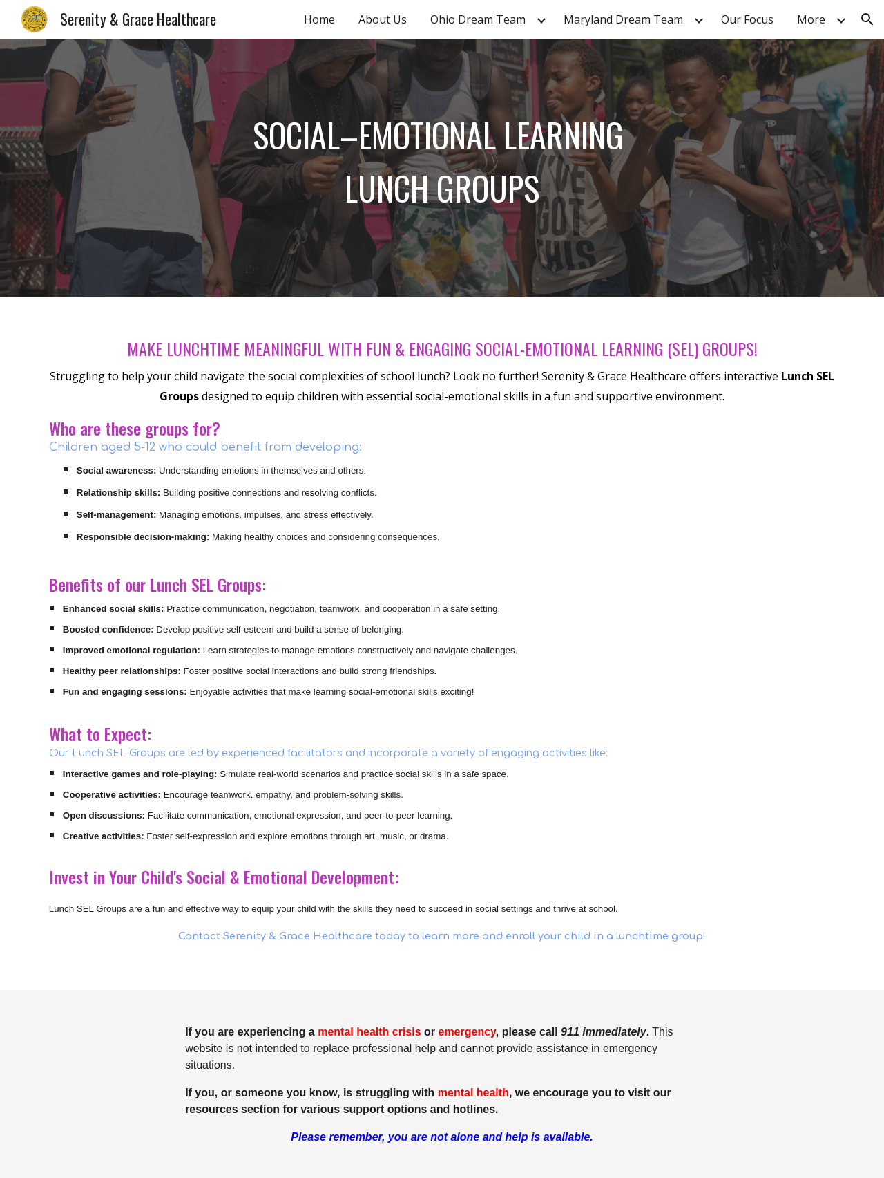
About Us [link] (382, 19)
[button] (867, 19)
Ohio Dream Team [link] (478, 19)
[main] (442, 167)
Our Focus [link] (747, 19)
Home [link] (319, 19)
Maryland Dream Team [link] (623, 19)
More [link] (811, 19)
